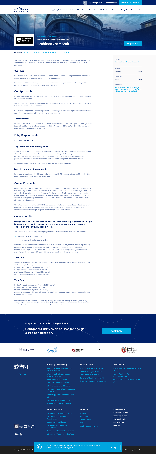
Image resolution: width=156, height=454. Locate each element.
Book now (116, 331)
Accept (114, 447)
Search (85, 3)
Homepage (41, 36)
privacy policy (69, 448)
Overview (18, 52)
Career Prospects (49, 52)
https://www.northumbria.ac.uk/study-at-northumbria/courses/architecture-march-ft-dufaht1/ (127, 89)
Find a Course (52, 36)
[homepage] (21, 9)
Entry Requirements (32, 52)
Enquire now (132, 43)
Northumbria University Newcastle (127, 63)
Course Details (64, 52)
